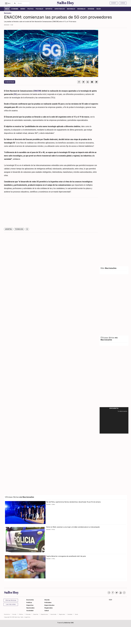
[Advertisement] (51, 212)
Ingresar (122, 3)
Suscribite (113, 3)
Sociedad (91, 9)
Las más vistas (11, 604)
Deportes (49, 9)
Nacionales (71, 9)
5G (15, 94)
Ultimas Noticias (10, 600)
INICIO (7, 9)
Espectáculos (60, 9)
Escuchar (9, 82)
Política (30, 9)
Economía (14, 9)
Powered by (65, 622)
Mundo (22, 9)
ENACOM (37, 91)
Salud (98, 9)
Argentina (8, 229)
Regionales (81, 9)
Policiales (39, 9)
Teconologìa (19, 229)
